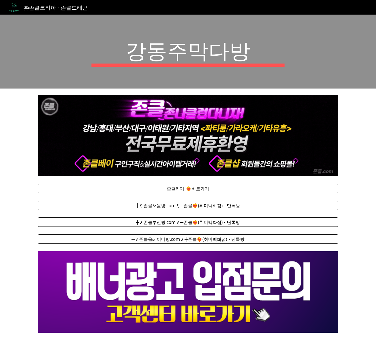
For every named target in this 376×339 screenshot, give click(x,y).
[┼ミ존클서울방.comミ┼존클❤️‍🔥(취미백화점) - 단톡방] (188, 205)
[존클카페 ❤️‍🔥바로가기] (188, 188)
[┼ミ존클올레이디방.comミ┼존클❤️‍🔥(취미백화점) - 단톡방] (188, 239)
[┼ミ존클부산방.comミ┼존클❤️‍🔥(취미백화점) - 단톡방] (188, 222)
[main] (188, 51)
